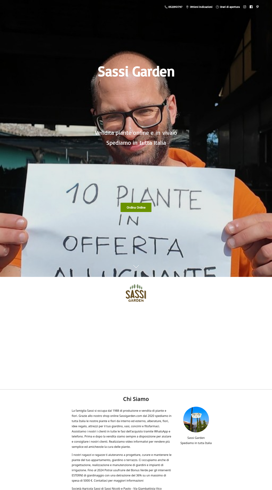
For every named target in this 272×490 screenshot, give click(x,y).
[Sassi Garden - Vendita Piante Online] (136, 294)
